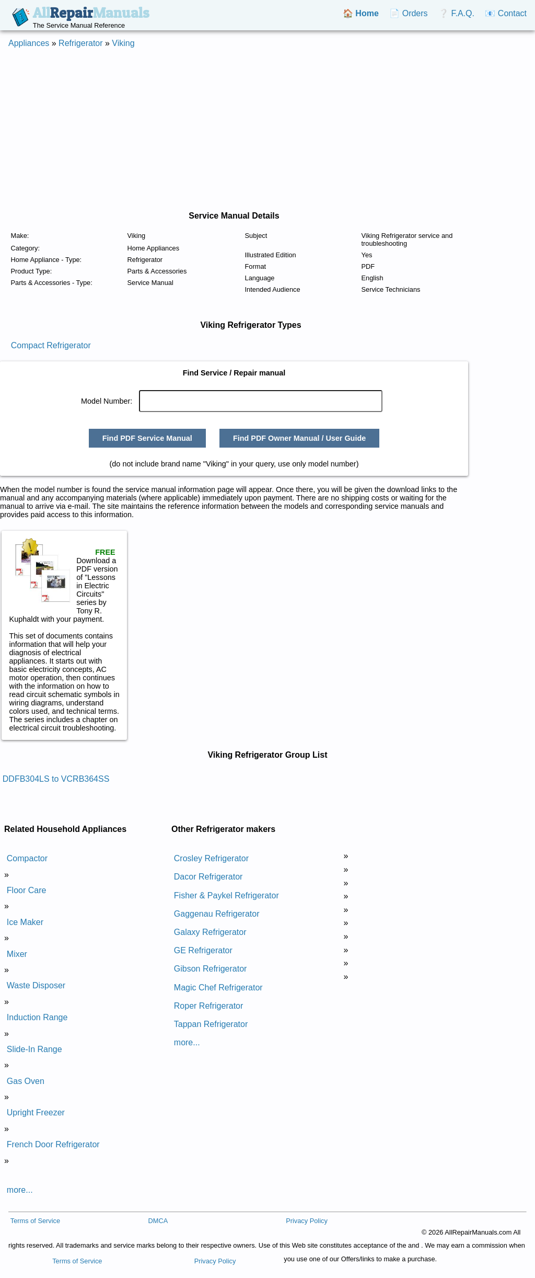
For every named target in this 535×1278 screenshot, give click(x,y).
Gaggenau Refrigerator (217, 913)
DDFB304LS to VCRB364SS (56, 778)
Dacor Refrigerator (208, 876)
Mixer (17, 954)
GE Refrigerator (203, 950)
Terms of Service (35, 1221)
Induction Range (37, 1017)
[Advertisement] (267, 129)
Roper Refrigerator (208, 1005)
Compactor (27, 858)
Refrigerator (80, 43)
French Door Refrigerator (53, 1144)
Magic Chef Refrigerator (218, 987)
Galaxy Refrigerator (210, 932)
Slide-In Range (34, 1049)
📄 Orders (408, 13)
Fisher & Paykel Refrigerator (226, 895)
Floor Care (26, 890)
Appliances (28, 43)
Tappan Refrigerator (211, 1024)
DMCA (158, 1221)
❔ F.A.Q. (456, 13)
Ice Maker (25, 922)
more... (20, 1189)
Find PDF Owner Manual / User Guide (299, 438)
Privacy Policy (307, 1221)
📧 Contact (506, 13)
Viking (123, 43)
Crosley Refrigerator (211, 858)
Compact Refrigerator (51, 345)
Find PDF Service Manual (147, 438)
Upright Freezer (36, 1112)
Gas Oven (25, 1081)
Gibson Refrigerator (210, 968)
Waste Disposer (36, 985)
